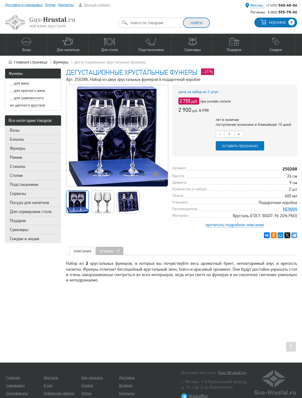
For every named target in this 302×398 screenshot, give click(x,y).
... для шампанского (26, 98)
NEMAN (290, 209)
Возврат (125, 385)
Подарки (18, 220)
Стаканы (17, 166)
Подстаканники (24, 184)
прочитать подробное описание (234, 224)
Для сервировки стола (31, 211)
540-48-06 (281, 5)
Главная (13, 377)
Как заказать (92, 377)
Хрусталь (51, 377)
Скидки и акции (24, 238)
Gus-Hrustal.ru (232, 372)
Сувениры (19, 229)
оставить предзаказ (240, 145)
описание (82, 251)
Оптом (50, 4)
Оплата (87, 385)
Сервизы (18, 193)
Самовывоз (15, 385)
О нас (48, 385)
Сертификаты (17, 393)
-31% (207, 72)
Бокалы (17, 139)
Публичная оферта (59, 393)
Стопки (16, 175)
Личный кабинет (97, 4)
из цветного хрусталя (27, 105)
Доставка (127, 377)
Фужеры (15, 73)
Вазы (15, 130)
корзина (282, 22)
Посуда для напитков (29, 202)
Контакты (66, 4)
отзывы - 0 (109, 251)
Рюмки (16, 157)
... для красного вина (27, 90)
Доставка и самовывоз (24, 4)
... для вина (19, 83)
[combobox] (155, 23)
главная (30, 62)
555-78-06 (282, 12)
